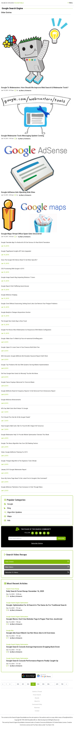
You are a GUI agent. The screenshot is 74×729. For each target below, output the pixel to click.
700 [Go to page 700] (62, 684)
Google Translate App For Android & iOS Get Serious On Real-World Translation (25, 242)
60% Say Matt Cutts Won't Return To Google (14, 408)
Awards (37, 698)
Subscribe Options (37, 543)
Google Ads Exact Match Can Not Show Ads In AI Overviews (30, 633)
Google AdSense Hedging (9, 295)
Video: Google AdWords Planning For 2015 (14, 452)
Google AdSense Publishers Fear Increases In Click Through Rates (22, 487)
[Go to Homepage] (12, 3)
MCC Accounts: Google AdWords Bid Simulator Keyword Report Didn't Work (24, 356)
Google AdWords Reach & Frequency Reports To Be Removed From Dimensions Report (28, 391)
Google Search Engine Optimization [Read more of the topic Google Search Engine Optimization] (17, 603)
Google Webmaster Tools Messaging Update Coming (22, 136)
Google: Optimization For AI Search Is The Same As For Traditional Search (36, 605)
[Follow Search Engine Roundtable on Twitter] (36, 533)
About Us (37, 701)
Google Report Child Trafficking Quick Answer (15, 286)
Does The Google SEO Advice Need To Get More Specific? (19, 260)
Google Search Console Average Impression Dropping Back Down (33, 647)
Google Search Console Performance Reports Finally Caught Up (32, 661)
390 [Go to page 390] (18, 684)
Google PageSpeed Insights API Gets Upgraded (16, 251)
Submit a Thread (37, 691)
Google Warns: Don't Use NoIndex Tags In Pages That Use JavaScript (34, 619)
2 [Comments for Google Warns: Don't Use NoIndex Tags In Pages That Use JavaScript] (7, 624)
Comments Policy (37, 704)
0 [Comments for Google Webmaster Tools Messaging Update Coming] (15, 139)
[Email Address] (32, 538)
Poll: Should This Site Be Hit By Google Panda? (15, 417)
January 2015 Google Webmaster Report (13, 469)
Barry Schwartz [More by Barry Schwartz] (26, 90)
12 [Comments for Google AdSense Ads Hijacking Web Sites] (16, 195)
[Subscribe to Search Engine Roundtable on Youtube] (44, 533)
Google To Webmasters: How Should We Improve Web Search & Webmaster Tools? (34, 87)
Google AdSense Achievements (11, 400)
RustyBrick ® (31, 720)
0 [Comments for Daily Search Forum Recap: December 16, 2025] (7, 596)
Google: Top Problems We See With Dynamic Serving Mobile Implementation (25, 365)
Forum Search (37, 694)
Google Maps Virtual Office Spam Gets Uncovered (21, 234)
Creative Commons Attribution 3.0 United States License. (51, 722)
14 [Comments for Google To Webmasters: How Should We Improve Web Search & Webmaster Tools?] (16, 90)
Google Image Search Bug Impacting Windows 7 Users (18, 277)
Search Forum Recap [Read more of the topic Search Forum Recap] (12, 589)
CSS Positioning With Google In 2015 (12, 268)
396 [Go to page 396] (48, 684)
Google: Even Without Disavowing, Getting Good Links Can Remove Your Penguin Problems (29, 303)
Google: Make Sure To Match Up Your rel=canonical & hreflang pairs (21, 338)
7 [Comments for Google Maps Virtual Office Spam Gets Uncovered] (15, 237)
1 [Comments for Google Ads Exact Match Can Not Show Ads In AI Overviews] (7, 638)
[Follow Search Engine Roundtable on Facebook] (32, 533)
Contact (37, 711)
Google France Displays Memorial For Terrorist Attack (17, 382)
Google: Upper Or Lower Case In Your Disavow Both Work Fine (20, 347)
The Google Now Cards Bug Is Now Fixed (14, 321)
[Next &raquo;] (66, 684)
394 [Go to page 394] (38, 684)
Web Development (43, 720)
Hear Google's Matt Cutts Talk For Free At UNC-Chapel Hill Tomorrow (22, 426)
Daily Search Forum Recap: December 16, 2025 (25, 591)
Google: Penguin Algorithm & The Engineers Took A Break (19, 461)
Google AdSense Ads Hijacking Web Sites (18, 192)
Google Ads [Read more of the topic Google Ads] (10, 630)
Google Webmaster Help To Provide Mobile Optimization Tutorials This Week (25, 434)
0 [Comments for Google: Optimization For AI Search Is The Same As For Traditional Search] (7, 610)
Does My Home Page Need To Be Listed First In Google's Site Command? (24, 478)
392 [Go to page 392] (28, 684)
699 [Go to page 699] (57, 684)
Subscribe (61, 538)
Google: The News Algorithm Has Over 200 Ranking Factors (19, 443)
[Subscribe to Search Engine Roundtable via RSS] (48, 533)
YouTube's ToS (50, 725)
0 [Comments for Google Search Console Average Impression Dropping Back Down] (7, 652)
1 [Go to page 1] (6, 684)
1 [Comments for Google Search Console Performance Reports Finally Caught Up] (7, 666)
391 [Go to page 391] (23, 684)
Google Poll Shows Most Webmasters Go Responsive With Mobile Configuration (26, 330)
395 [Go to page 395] (43, 684)
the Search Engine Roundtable (18, 717)
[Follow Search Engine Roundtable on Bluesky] (40, 533)
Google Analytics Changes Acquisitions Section (15, 312)
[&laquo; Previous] (2, 684)
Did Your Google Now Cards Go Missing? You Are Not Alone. (19, 373)
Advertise (37, 707)
